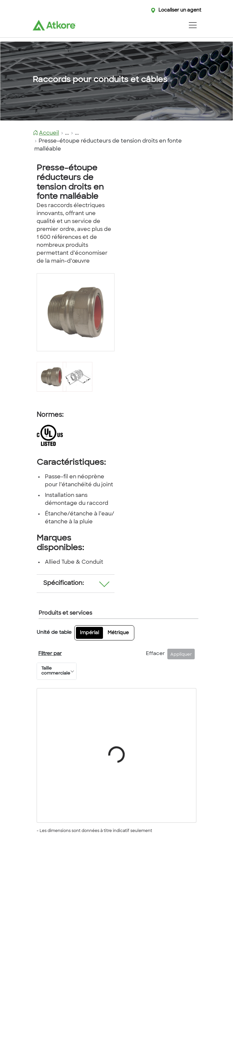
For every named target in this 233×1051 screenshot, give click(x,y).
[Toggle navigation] (192, 25)
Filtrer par (50, 653)
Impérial (89, 633)
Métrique (118, 633)
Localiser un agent (179, 10)
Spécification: (63, 583)
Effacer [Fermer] (155, 653)
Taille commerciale (55, 671)
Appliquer (181, 655)
